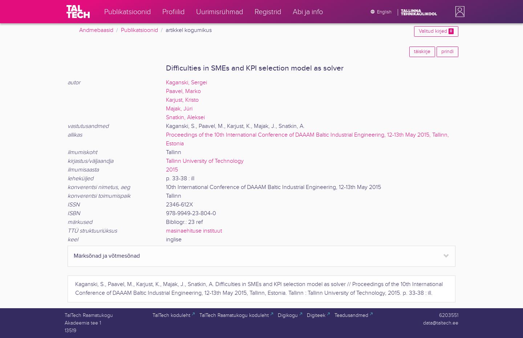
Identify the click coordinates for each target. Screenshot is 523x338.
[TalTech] (78, 12)
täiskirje (422, 52)
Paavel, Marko (183, 91)
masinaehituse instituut (194, 231)
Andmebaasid (96, 30)
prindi (447, 52)
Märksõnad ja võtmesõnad (107, 256)
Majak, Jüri (179, 108)
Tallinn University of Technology (205, 161)
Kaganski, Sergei (186, 82)
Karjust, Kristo (182, 100)
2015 (172, 169)
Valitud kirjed (436, 31)
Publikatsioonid (139, 30)
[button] (458, 11)
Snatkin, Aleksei (185, 117)
